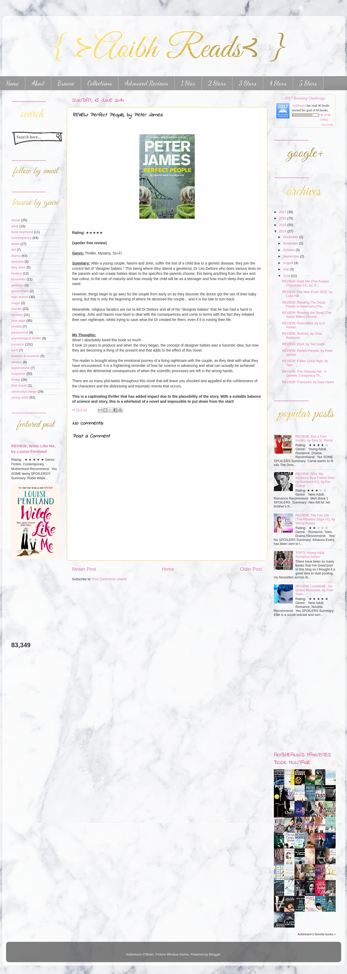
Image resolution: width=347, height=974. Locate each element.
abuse (15, 220)
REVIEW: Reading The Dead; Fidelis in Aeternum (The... (304, 304)
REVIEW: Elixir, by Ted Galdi (303, 344)
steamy (16, 362)
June (287, 276)
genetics (17, 285)
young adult (19, 397)
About (38, 83)
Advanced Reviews (146, 83)
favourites (18, 279)
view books (327, 124)
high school (19, 297)
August (288, 263)
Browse (66, 83)
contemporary (21, 238)
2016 (283, 218)
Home (168, 569)
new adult (18, 321)
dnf (13, 250)
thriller (15, 380)
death (15, 244)
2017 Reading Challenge (304, 98)
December (291, 237)
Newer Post (84, 569)
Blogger (214, 954)
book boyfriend (22, 232)
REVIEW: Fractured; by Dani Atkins (308, 382)
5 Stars (308, 83)
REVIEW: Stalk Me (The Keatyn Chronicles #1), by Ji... (305, 283)
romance (17, 344)
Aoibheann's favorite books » (316, 934)
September (291, 256)
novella (16, 326)
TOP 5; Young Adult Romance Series (310, 555)
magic (15, 303)
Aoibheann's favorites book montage (302, 759)
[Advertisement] (27, 600)
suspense (18, 374)
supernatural (20, 368)
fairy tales (18, 267)
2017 (283, 212)
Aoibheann (299, 105)
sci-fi (14, 350)
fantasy (16, 273)
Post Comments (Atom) (109, 579)
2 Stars (217, 83)
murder (16, 309)
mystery (17, 315)
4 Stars (278, 83)
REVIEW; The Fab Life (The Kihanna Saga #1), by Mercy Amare (315, 519)
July (286, 269)
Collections (99, 83)
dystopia (17, 261)
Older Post (251, 569)
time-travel (19, 385)
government (20, 291)
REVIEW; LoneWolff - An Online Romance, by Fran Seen (315, 590)
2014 (283, 231)
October (289, 250)
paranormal (19, 332)
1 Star (188, 83)
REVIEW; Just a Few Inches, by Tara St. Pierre (314, 438)
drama (16, 256)
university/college (24, 392)
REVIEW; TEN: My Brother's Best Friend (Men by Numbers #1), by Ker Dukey (315, 480)
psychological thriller (26, 338)
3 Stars (247, 83)
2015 (283, 225)
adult (14, 226)
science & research (25, 356)
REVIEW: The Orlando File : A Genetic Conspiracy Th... (304, 373)
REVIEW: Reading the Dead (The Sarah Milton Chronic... (306, 315)
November (291, 243)
